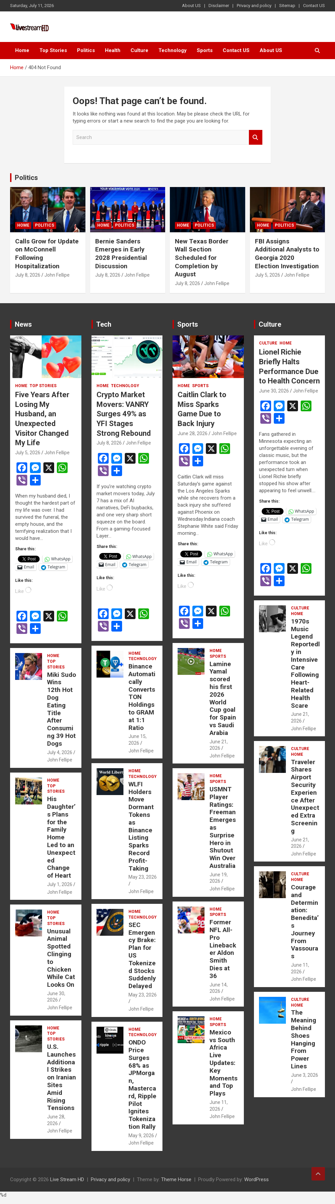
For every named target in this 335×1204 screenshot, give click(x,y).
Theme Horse (176, 1179)
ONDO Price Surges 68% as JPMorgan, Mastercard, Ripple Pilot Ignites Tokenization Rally (142, 1084)
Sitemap (287, 5)
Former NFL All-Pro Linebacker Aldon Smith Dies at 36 (223, 949)
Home (22, 50)
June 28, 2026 (193, 433)
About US (191, 5)
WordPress (256, 1179)
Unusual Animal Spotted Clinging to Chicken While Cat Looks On (61, 958)
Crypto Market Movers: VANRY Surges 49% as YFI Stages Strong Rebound (124, 413)
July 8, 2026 (27, 275)
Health (112, 50)
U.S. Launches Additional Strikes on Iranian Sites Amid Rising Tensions (61, 1077)
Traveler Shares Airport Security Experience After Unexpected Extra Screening (305, 796)
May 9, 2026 (141, 1135)
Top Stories (53, 50)
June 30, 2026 (274, 390)
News (23, 324)
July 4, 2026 (59, 752)
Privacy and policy (254, 5)
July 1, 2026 (59, 884)
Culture (139, 50)
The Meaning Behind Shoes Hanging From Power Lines (303, 1039)
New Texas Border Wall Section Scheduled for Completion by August (201, 257)
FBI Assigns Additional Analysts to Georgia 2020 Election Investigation (287, 253)
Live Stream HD (67, 1179)
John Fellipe (57, 275)
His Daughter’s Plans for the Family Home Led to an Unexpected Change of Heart (61, 837)
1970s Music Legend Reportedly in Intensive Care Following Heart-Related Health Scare (305, 663)
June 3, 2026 (304, 1075)
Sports (205, 50)
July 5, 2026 (267, 275)
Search (255, 137)
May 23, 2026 (142, 877)
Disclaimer (219, 5)
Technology (172, 50)
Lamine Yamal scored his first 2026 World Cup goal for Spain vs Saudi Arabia (223, 698)
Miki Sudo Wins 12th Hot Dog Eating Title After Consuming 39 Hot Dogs (61, 709)
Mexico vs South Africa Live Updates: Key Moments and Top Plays (223, 1062)
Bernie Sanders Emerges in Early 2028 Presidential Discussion (121, 253)
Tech (103, 324)
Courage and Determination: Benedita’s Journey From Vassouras (305, 921)
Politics (86, 50)
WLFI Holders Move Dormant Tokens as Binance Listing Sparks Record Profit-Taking (141, 826)
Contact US (314, 5)
